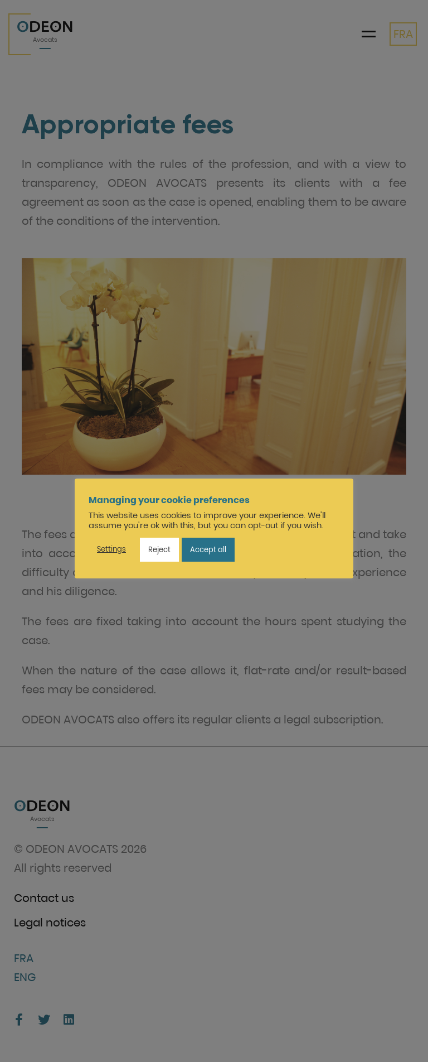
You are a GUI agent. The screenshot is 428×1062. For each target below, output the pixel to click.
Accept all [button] (208, 549)
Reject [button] (159, 549)
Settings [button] (111, 549)
